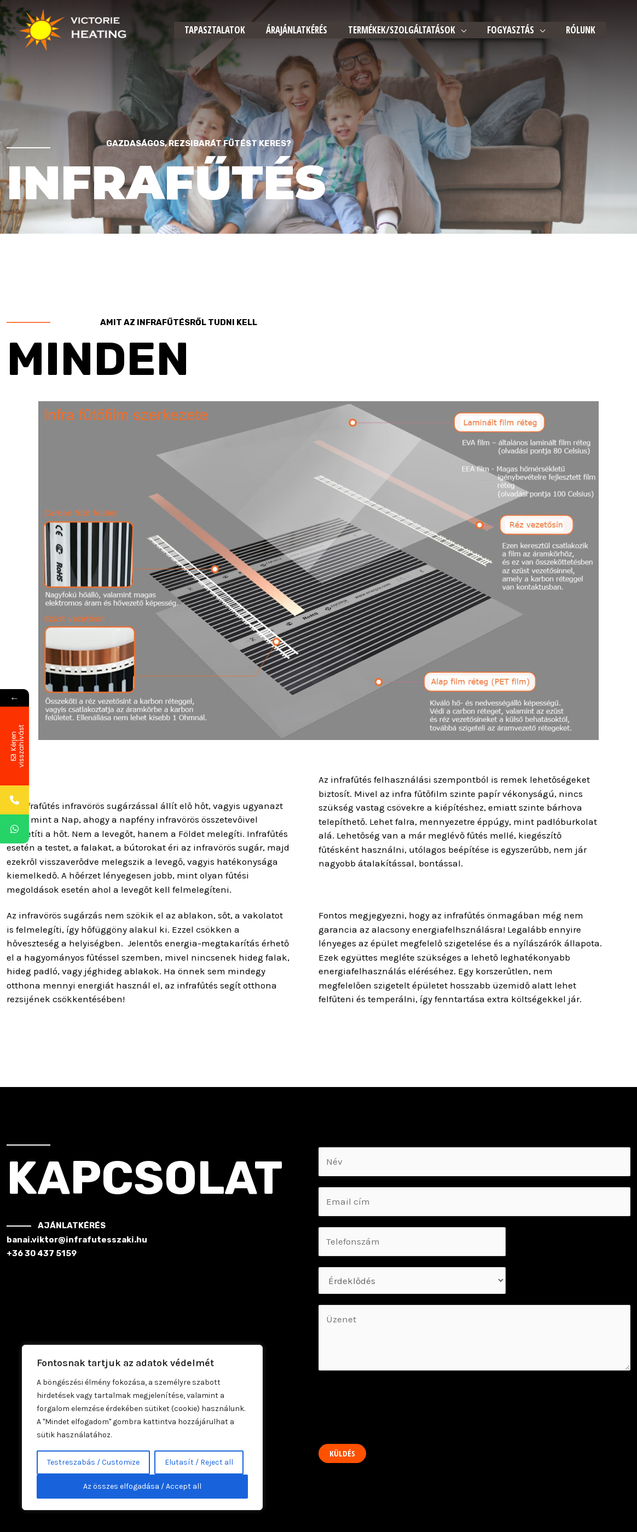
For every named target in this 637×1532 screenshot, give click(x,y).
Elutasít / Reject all (199, 1462)
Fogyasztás (502, 30)
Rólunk (571, 30)
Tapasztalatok (213, 30)
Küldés (342, 1453)
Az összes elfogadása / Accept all (142, 1486)
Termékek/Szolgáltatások (396, 30)
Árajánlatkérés (293, 30)
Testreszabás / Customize (93, 1462)
